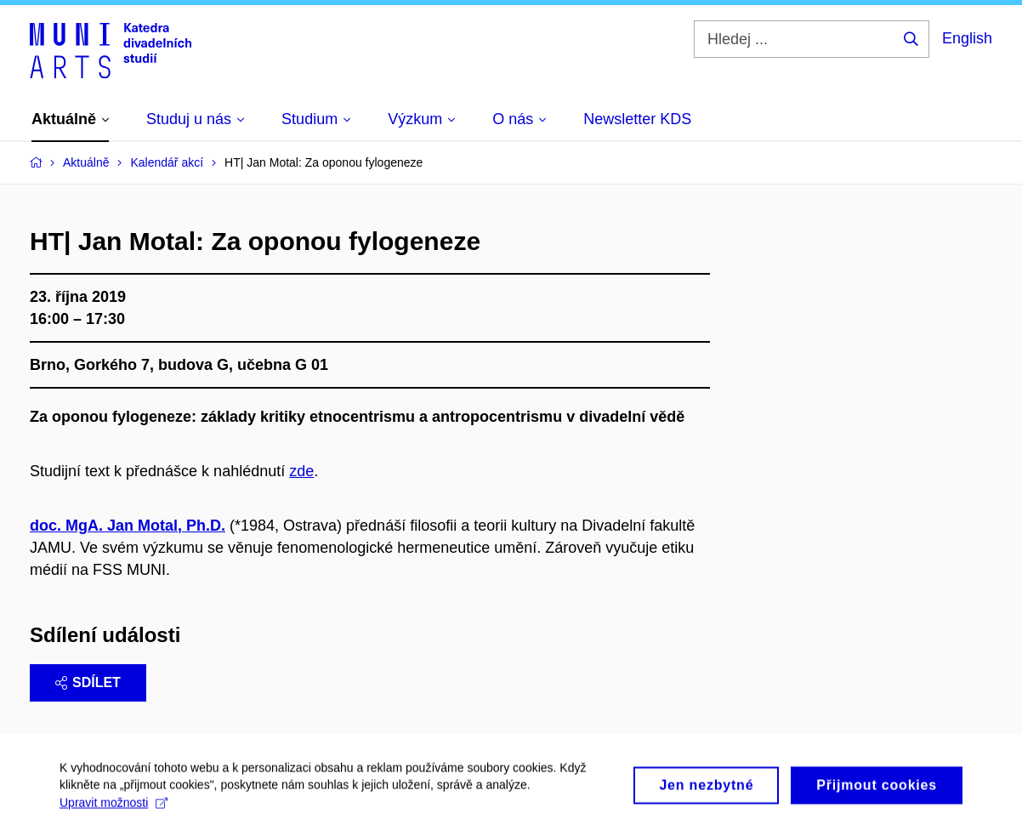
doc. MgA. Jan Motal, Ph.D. (127, 525)
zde (301, 471)
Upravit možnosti (113, 809)
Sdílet (88, 682)
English (967, 38)
